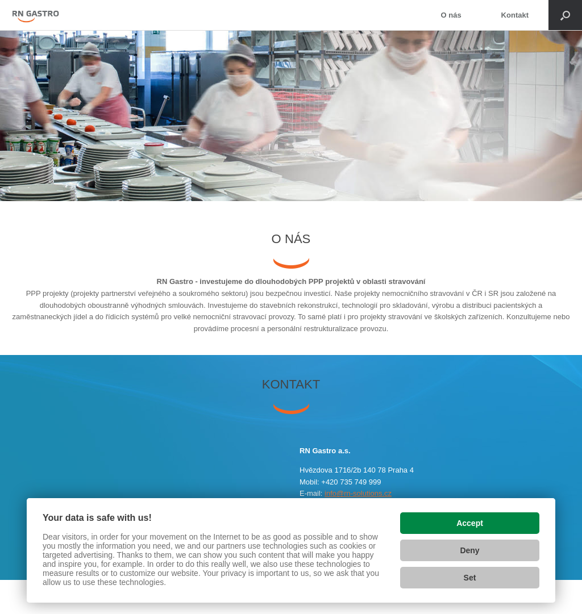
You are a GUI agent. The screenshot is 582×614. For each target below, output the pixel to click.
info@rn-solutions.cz (358, 493)
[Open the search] (565, 15)
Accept (469, 523)
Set (470, 577)
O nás (450, 15)
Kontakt (515, 15)
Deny (469, 550)
